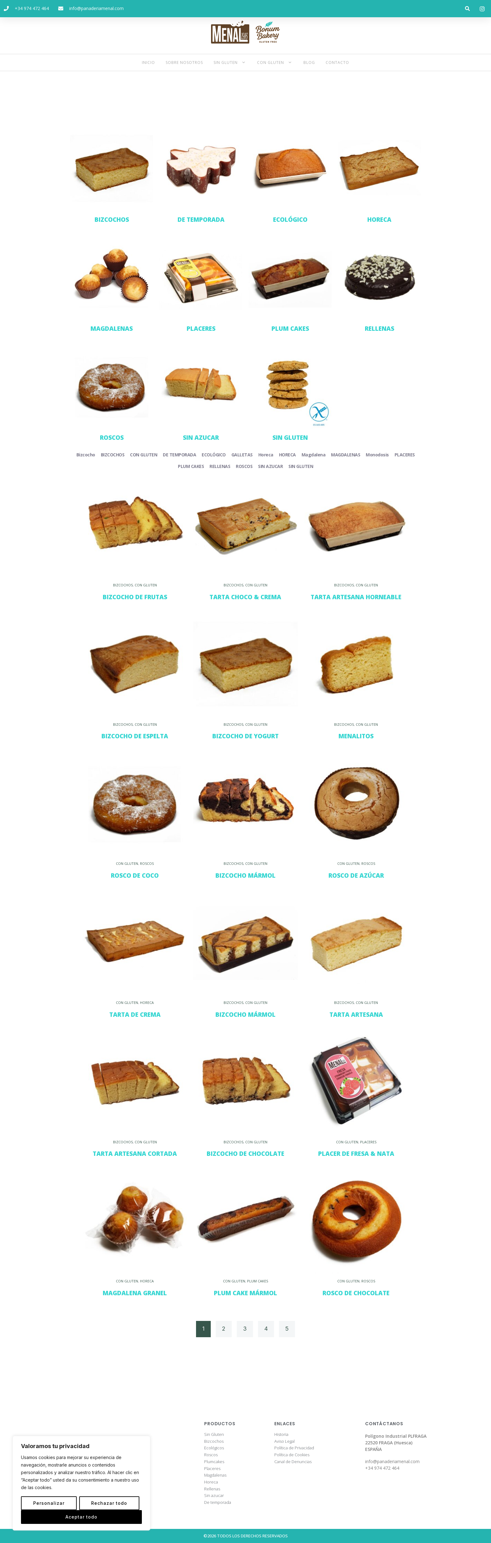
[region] (81, 1483)
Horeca (211, 1482)
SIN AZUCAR (201, 438)
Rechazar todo (109, 1503)
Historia (281, 1434)
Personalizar (49, 1503)
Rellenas (212, 1489)
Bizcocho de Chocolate (245, 1154)
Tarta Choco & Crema (245, 597)
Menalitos (356, 736)
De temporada (217, 1502)
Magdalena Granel (135, 1293)
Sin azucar (214, 1496)
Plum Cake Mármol (245, 1293)
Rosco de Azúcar (356, 875)
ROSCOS (112, 438)
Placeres (212, 1469)
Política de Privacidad (294, 1448)
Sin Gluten (214, 1434)
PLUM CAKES (290, 329)
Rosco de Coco (135, 875)
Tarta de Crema (135, 1014)
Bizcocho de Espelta (134, 736)
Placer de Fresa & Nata (356, 1154)
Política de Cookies (291, 1455)
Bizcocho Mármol (245, 875)
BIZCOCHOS (112, 220)
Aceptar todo (81, 1517)
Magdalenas (215, 1475)
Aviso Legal (284, 1441)
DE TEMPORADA (201, 220)
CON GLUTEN (146, 585)
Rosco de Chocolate (356, 1293)
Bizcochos (214, 1441)
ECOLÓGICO (290, 220)
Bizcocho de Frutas (135, 597)
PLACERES (201, 329)
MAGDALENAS (111, 329)
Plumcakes (214, 1462)
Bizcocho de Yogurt (245, 736)
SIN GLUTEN (290, 438)
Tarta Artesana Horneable (356, 597)
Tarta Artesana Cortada (135, 1154)
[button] (468, 8)
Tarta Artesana (356, 1014)
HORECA (379, 220)
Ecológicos (214, 1448)
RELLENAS (379, 329)
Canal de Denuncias (293, 1462)
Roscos (211, 1455)
